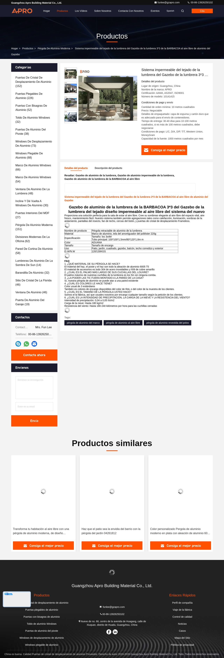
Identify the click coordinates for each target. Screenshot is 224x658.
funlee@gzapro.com (167, 2)
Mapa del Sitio (182, 637)
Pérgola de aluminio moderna (54, 48)
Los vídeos (81, 10)
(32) (32, 119)
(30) (31, 203)
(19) (29, 302)
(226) (29, 95)
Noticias (182, 623)
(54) (33, 179)
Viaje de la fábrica (182, 609)
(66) (33, 167)
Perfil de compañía (182, 602)
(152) (33, 82)
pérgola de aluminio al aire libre (123, 322)
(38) (30, 131)
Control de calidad (182, 616)
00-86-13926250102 (200, 2)
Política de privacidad (182, 644)
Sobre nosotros (102, 10)
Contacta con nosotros (131, 10)
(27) (32, 215)
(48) (32, 191)
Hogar (46, 10)
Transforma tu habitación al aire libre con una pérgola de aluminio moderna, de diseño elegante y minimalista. (41, 531)
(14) (34, 262)
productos (27, 48)
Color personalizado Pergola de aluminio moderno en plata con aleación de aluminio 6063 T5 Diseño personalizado (180, 531)
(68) (29, 155)
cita (202, 10)
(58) (34, 251)
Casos (182, 630)
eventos (155, 10)
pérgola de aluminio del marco (83, 322)
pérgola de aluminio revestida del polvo (167, 322)
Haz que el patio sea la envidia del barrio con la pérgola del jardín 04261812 (111, 531)
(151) (34, 227)
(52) (31, 107)
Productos (62, 10)
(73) (33, 143)
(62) (32, 239)
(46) (33, 282)
